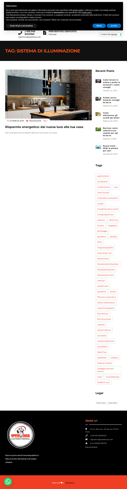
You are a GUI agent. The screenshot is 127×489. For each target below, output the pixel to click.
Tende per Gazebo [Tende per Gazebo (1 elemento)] (104, 363)
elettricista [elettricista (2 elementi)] (113, 220)
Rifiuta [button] (99, 26)
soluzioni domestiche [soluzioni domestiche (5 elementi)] (105, 341)
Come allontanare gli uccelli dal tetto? (111, 115)
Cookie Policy (112, 403)
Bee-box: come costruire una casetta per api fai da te (110, 131)
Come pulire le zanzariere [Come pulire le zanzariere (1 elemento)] (107, 198)
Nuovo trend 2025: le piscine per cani (110, 148)
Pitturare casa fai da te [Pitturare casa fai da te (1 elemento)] (106, 297)
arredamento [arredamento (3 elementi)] (102, 181)
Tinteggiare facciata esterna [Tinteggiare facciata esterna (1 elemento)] (105, 370)
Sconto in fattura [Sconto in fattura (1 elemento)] (104, 330)
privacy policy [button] (78, 10)
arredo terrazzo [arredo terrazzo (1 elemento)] (103, 187)
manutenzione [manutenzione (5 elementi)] (103, 258)
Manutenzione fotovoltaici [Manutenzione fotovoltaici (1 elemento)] (108, 264)
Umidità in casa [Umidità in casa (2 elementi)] (103, 382)
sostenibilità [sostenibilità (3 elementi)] (102, 346)
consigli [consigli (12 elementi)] (100, 203)
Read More (10, 137)
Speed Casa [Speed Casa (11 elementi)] (102, 352)
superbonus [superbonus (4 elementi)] (102, 357)
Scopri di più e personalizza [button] (21, 26)
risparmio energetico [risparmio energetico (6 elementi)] (105, 308)
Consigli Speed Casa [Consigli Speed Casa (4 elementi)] (105, 214)
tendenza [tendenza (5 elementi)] (114, 357)
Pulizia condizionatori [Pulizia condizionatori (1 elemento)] (106, 302)
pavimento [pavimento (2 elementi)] (101, 291)
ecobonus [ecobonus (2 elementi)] (101, 220)
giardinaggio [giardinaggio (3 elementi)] (102, 231)
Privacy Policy (101, 403)
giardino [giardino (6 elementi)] (113, 236)
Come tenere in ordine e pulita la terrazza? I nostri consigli (111, 83)
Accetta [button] (114, 26)
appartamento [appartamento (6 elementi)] (103, 176)
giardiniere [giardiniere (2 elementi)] (101, 236)
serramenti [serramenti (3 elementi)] (101, 335)
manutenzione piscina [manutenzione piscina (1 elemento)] (106, 269)
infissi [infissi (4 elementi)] (99, 242)
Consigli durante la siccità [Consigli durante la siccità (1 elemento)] (107, 209)
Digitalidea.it (70, 483)
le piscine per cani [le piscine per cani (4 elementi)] (104, 253)
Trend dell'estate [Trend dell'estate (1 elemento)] (112, 377)
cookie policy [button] (87, 12)
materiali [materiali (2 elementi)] (101, 280)
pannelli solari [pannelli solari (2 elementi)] (103, 286)
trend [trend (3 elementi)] (99, 377)
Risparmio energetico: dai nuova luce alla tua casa (44, 127)
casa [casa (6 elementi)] (116, 187)
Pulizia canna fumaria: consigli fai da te (111, 100)
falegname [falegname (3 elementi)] (112, 225)
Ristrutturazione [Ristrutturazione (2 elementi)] (104, 319)
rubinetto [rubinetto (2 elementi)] (101, 324)
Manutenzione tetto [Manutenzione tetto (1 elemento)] (105, 275)
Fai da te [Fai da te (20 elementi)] (100, 225)
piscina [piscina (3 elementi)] (113, 291)
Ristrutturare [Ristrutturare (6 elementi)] (102, 313)
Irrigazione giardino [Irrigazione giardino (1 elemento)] (105, 247)
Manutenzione (35, 121)
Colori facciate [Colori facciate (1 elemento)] (103, 192)
